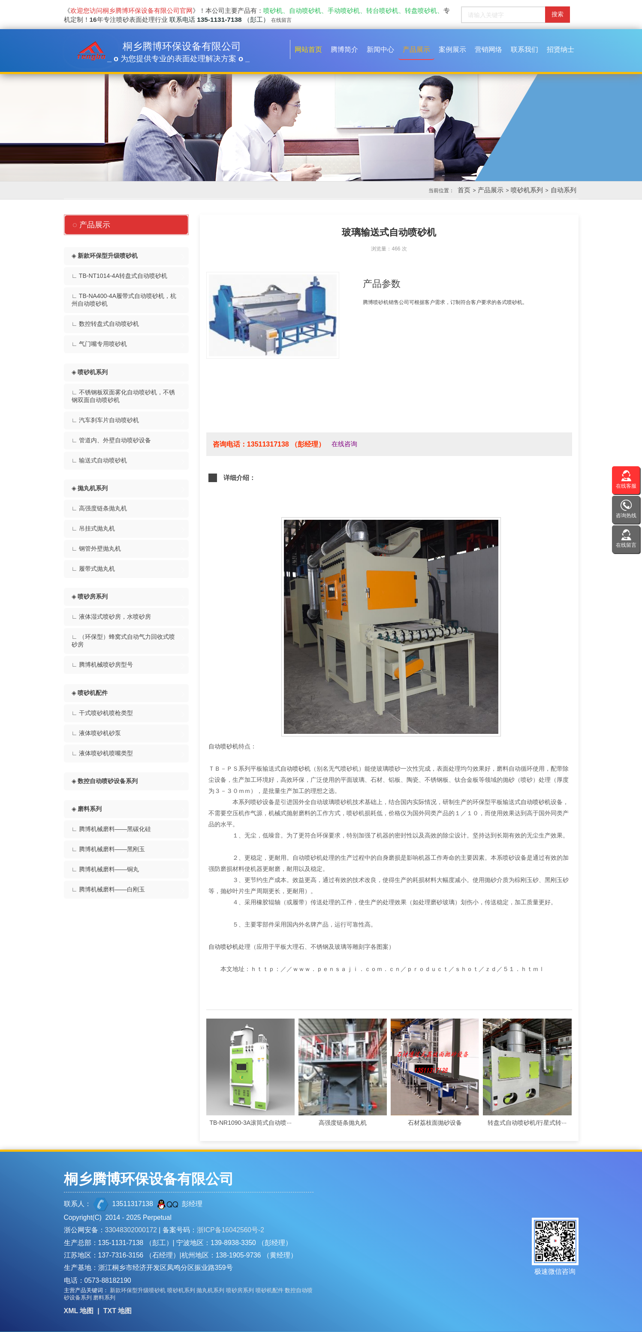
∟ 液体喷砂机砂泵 (96, 733)
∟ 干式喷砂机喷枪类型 (102, 712)
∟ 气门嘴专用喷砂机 (99, 343)
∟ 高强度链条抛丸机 (99, 508)
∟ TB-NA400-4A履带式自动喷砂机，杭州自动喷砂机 (124, 299)
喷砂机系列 (527, 190)
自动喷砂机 (223, 746)
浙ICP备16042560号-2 (230, 1230)
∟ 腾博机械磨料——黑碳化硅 (111, 828)
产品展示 (490, 190)
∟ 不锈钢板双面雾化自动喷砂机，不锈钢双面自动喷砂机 (123, 396)
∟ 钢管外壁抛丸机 (96, 548)
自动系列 (563, 190)
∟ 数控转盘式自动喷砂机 (105, 323)
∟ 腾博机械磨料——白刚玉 (108, 889)
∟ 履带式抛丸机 (93, 568)
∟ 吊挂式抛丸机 (93, 528)
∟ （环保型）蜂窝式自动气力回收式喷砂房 (123, 640)
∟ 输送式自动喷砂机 (99, 460)
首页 (464, 190)
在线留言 (281, 20)
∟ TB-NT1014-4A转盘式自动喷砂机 (120, 275)
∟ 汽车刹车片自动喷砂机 (105, 420)
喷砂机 (381, 302)
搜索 (558, 14)
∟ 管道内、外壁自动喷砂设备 (111, 440)
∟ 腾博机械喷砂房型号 (102, 664)
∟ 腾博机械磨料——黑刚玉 (108, 849)
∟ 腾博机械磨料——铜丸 (105, 869)
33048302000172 (131, 1230)
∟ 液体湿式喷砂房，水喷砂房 (111, 616)
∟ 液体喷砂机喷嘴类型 (102, 753)
